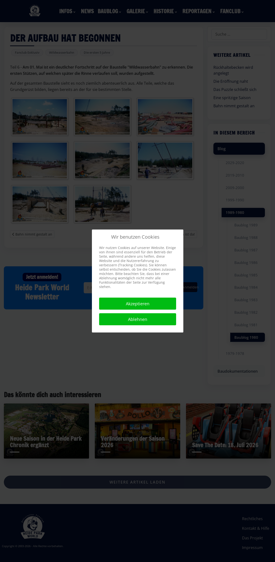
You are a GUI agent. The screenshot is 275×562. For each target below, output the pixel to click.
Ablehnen (137, 319)
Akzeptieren (137, 304)
